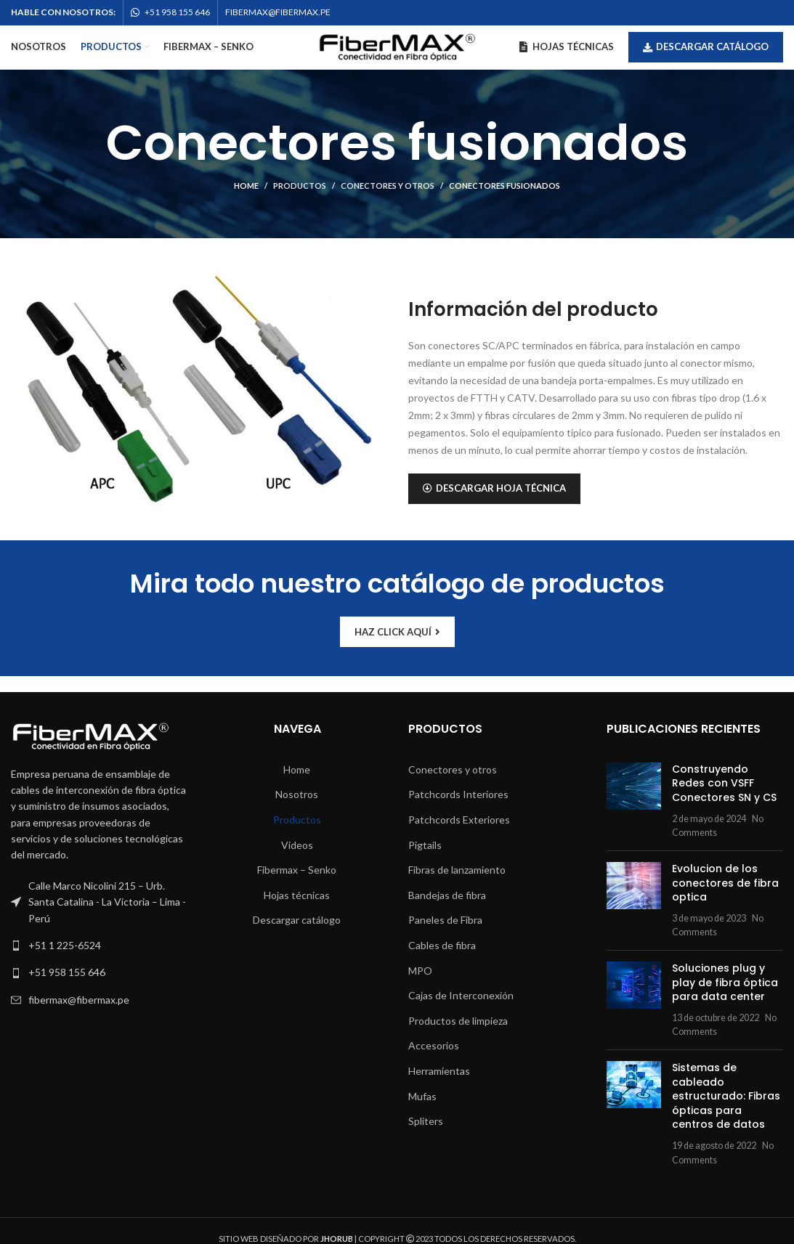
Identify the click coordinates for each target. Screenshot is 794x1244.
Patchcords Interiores (458, 794)
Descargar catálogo (706, 46)
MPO (420, 970)
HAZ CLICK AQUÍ (397, 632)
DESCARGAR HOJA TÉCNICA (494, 488)
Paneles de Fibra (445, 920)
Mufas (422, 1096)
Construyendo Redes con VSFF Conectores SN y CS (724, 783)
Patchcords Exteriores (459, 819)
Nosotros (296, 794)
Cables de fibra (442, 945)
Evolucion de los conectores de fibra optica (725, 882)
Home (246, 185)
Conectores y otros (387, 185)
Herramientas (439, 1071)
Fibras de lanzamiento (457, 869)
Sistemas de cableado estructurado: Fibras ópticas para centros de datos (726, 1095)
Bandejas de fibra (447, 895)
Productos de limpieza (458, 1021)
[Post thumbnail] (634, 801)
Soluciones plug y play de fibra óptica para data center (725, 982)
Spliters (425, 1121)
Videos (297, 845)
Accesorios (433, 1045)
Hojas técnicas (297, 895)
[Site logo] (397, 46)
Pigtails (425, 845)
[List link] (99, 946)
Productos (299, 185)
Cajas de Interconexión (461, 995)
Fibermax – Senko (296, 869)
